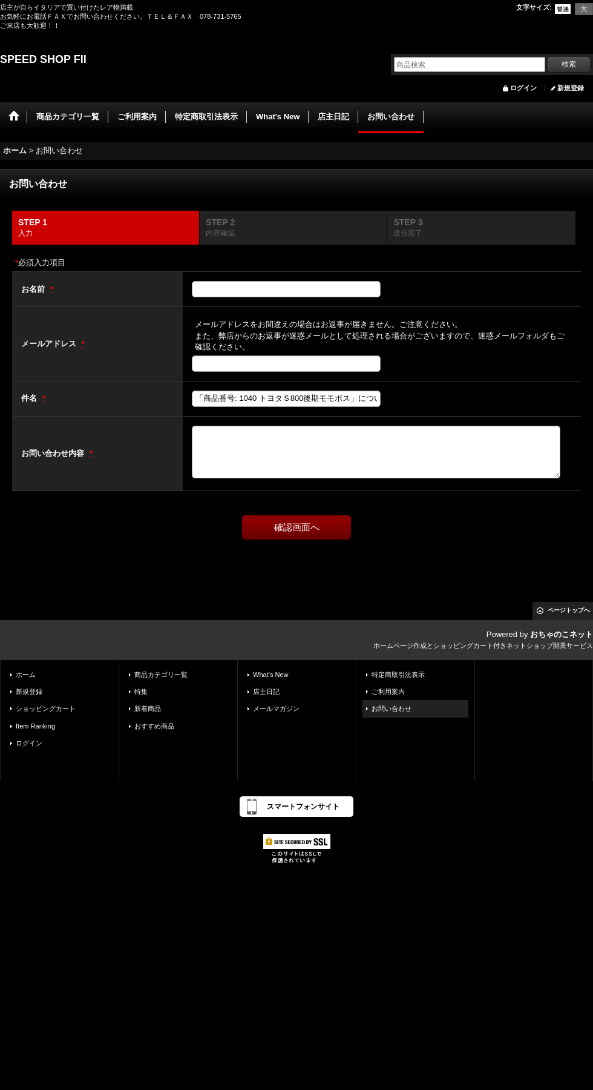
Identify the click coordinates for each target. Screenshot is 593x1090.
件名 (30, 398)
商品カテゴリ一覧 (161, 674)
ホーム (26, 674)
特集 (141, 691)
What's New (271, 674)
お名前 (34, 289)
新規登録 (570, 87)
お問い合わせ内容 (54, 453)
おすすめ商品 (154, 726)
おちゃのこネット (561, 634)
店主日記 (266, 691)
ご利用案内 (388, 691)
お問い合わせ (391, 708)
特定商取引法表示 (398, 674)
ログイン (523, 87)
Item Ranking (35, 726)
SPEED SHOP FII (43, 59)
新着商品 (147, 708)
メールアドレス (50, 343)
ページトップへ (569, 610)
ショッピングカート (46, 708)
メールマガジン (276, 708)
